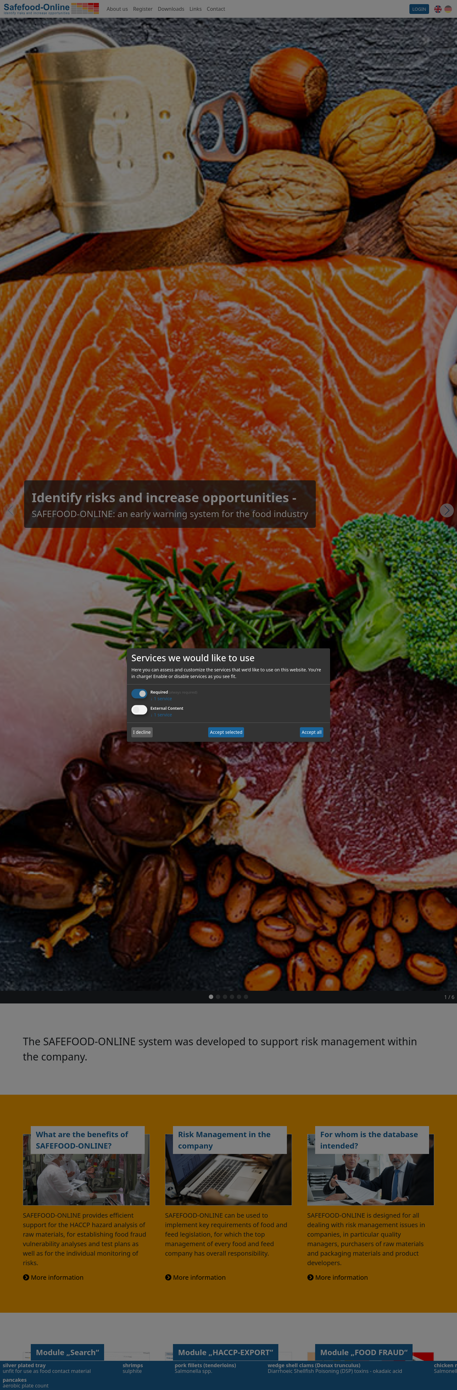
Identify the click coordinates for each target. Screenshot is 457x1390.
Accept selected (226, 732)
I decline (142, 732)
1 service (161, 698)
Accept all (312, 732)
